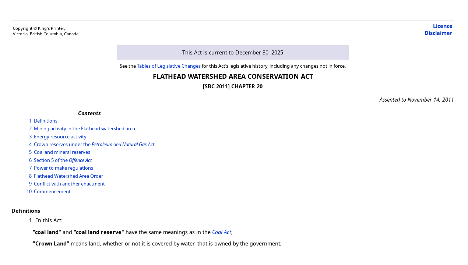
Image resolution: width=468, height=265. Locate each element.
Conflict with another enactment (69, 183)
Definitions (45, 120)
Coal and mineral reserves (62, 152)
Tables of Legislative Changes (169, 66)
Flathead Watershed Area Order (68, 176)
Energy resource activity (60, 136)
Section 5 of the (63, 160)
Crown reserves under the (94, 144)
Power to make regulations (63, 168)
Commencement (52, 191)
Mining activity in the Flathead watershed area (84, 128)
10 (29, 191)
